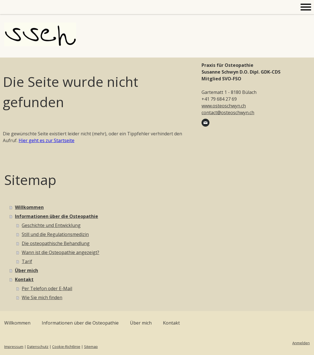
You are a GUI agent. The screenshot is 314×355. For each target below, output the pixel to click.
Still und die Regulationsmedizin (55, 234)
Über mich (26, 270)
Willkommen (29, 207)
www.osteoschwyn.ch (224, 106)
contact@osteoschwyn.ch (228, 112)
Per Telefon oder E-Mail (47, 288)
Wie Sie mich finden (42, 297)
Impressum (13, 346)
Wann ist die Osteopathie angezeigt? (60, 252)
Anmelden (301, 342)
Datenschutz (37, 346)
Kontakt (24, 279)
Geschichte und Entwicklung (51, 225)
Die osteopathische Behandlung (56, 243)
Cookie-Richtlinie (66, 346)
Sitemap (91, 346)
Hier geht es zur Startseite (46, 140)
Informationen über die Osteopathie (56, 216)
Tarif (27, 261)
